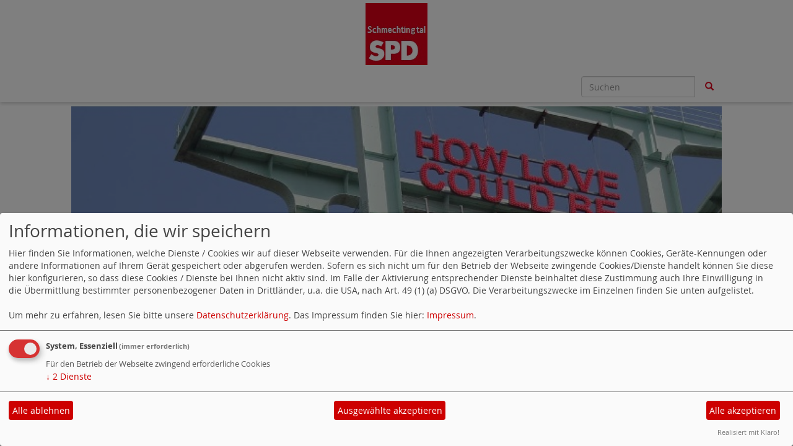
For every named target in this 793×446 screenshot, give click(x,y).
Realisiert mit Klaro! (748, 432)
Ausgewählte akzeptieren (390, 410)
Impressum (450, 315)
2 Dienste (69, 376)
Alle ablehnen (41, 410)
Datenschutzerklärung (242, 315)
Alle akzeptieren (742, 410)
